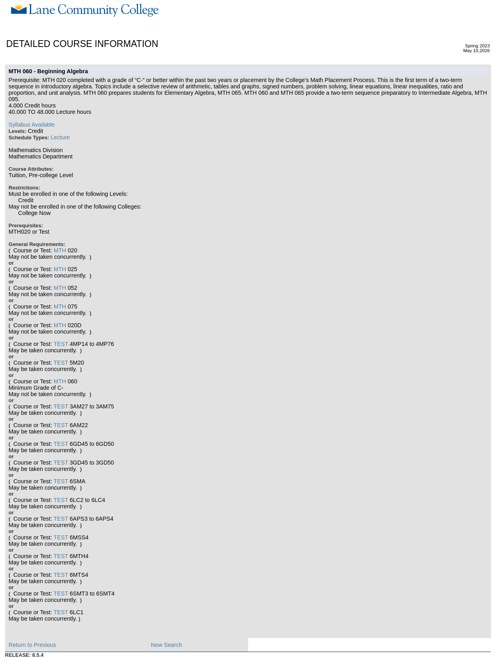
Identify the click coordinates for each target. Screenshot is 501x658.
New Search (166, 645)
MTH (60, 250)
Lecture (60, 137)
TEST (61, 344)
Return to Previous (32, 645)
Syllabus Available (32, 124)
